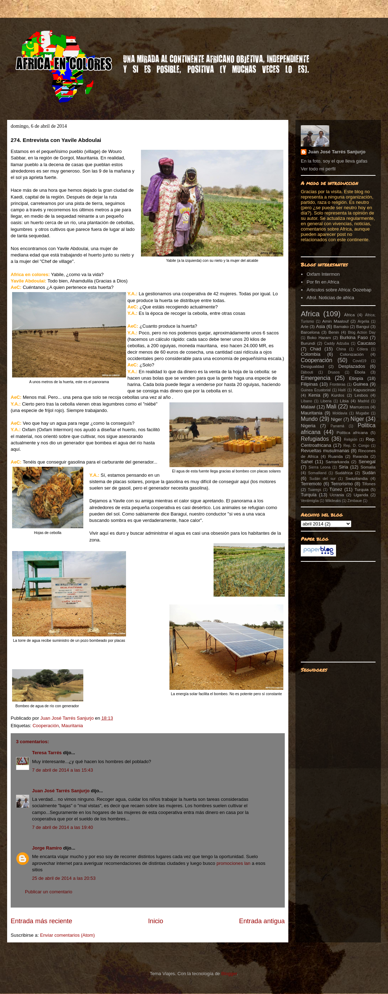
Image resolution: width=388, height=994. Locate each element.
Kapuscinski (364, 389)
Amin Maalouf (335, 321)
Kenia (314, 395)
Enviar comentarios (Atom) (67, 935)
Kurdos (337, 395)
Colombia (310, 354)
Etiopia (356, 378)
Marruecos (359, 407)
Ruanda (335, 456)
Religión (350, 440)
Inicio (155, 921)
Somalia (368, 467)
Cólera (362, 349)
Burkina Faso (354, 337)
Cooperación (45, 725)
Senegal (367, 461)
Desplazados (352, 366)
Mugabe (362, 413)
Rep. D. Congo (356, 446)
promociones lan (233, 863)
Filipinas (309, 384)
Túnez (335, 489)
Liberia (325, 401)
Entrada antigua (262, 921)
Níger (357, 419)
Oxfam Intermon (323, 274)
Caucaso (366, 343)
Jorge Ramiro (47, 848)
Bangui (362, 326)
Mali (331, 406)
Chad (315, 348)
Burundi (308, 343)
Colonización (352, 354)
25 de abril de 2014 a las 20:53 (64, 878)
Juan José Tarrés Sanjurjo (67, 718)
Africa (310, 314)
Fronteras (337, 384)
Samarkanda (337, 461)
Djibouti (307, 372)
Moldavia (339, 413)
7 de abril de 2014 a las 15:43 (62, 770)
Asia (320, 326)
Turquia (361, 489)
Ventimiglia (310, 501)
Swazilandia (356, 478)
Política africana (352, 432)
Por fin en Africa (322, 282)
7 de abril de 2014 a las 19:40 (62, 827)
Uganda (360, 494)
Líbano (306, 401)
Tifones (369, 483)
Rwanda (360, 456)
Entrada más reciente (41, 921)
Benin (334, 332)
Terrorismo (342, 483)
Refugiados (315, 439)
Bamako (341, 326)
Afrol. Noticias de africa (330, 297)
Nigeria (308, 425)
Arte (304, 326)
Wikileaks (333, 501)
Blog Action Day (362, 332)
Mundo (309, 419)
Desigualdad (312, 366)
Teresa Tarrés (47, 752)
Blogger (229, 973)
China (341, 349)
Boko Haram (319, 337)
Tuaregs (314, 490)
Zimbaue (354, 501)
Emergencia (315, 378)
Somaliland (317, 473)
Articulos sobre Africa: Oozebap (338, 289)
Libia (344, 400)
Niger (336, 419)
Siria (343, 467)
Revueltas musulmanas (325, 450)
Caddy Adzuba (336, 343)
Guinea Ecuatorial (316, 390)
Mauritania (72, 725)
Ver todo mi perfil (318, 168)
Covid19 (359, 361)
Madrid (363, 401)
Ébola (360, 372)
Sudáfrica (343, 472)
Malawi (308, 406)
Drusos (334, 372)
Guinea (360, 384)
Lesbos (361, 395)
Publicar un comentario (48, 891)
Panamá (337, 426)
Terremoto (311, 483)
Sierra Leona (320, 467)
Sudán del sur (322, 479)
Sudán (369, 472)
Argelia (363, 321)
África (349, 314)
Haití (342, 390)
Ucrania (337, 494)
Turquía (308, 494)
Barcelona (310, 332)
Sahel (307, 461)
